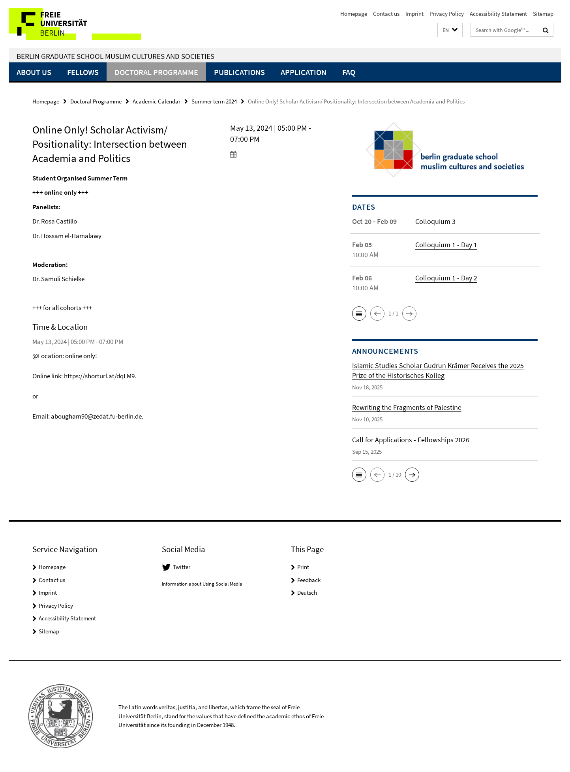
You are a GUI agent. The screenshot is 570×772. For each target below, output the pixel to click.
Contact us (386, 13)
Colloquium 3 (435, 221)
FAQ (348, 72)
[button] (450, 30)
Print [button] (303, 567)
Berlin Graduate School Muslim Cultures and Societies (115, 56)
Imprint (414, 13)
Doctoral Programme (156, 72)
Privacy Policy (446, 13)
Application (303, 72)
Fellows (83, 72)
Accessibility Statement (498, 13)
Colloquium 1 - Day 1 (446, 244)
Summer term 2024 (214, 101)
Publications (239, 72)
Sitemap (543, 13)
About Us (34, 72)
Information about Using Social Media (202, 583)
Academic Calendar (156, 101)
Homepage (353, 13)
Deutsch (307, 592)
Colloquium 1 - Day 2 (446, 277)
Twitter (181, 567)
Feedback (309, 580)
